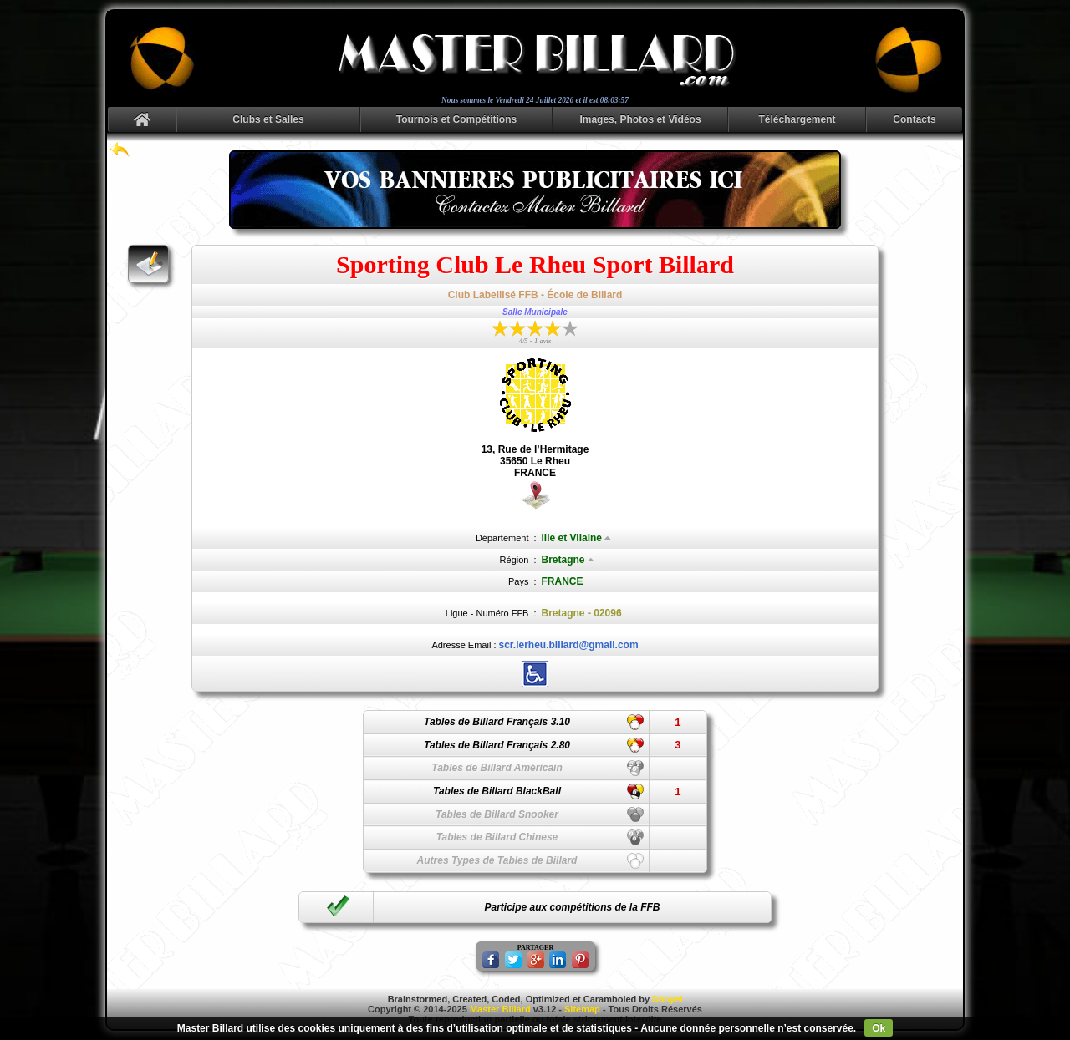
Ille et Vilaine (576, 538)
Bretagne (568, 560)
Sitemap (582, 1009)
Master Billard (500, 1009)
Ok (878, 1028)
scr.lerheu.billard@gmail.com (569, 645)
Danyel (667, 999)
